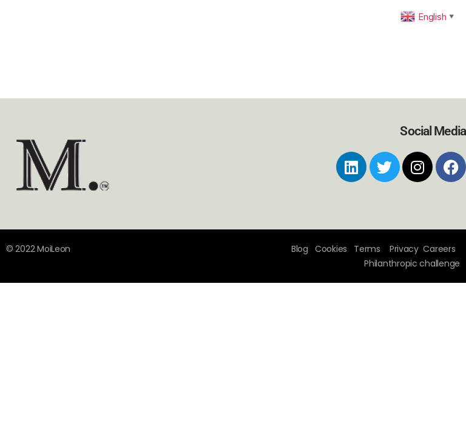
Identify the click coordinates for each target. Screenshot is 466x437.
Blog (299, 249)
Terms (367, 249)
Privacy (403, 249)
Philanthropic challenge (412, 263)
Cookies (329, 249)
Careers (439, 249)
